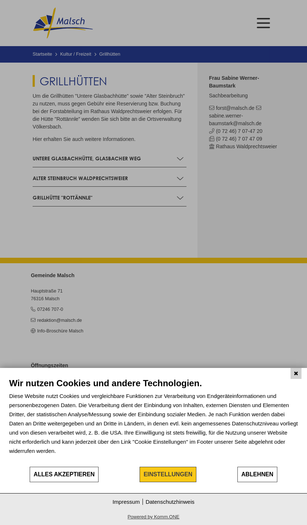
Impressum (126, 502)
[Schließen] (296, 373)
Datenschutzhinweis (169, 502)
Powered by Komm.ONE (153, 517)
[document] (153, 422)
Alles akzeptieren (64, 474)
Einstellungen (168, 474)
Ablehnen (257, 474)
